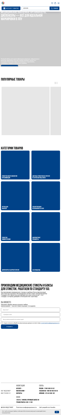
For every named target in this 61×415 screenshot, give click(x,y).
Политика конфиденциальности (26, 407)
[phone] (30, 314)
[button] (52, 3)
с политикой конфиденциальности (50, 323)
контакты (19, 393)
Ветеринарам (36, 270)
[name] (30, 310)
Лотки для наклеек (5, 208)
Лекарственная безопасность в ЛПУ (38, 208)
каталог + (19, 388)
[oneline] (30, 319)
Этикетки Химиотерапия (6, 238)
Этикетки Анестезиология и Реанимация (9, 177)
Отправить (9, 326)
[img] (15, 165)
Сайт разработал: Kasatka (47, 407)
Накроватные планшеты (36, 238)
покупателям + (20, 391)
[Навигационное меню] (58, 3)
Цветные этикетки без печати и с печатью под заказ (41, 177)
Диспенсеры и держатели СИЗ (10, 270)
